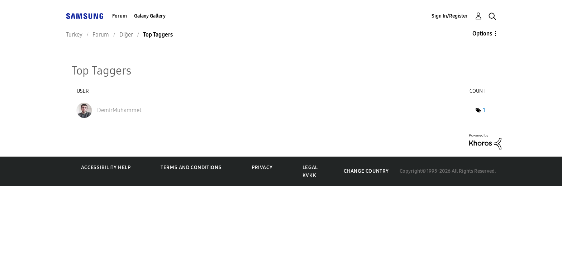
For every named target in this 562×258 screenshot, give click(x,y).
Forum (119, 16)
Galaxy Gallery (150, 16)
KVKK (309, 175)
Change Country (366, 171)
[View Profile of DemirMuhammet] (119, 110)
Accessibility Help (106, 167)
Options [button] (482, 33)
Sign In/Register (450, 16)
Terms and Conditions (191, 167)
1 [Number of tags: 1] (484, 110)
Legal (310, 167)
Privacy (262, 167)
